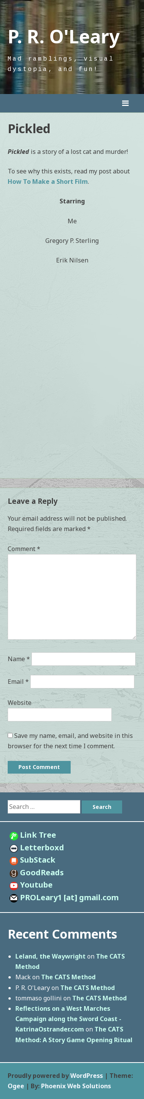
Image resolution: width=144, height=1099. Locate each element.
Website (19, 702)
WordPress (86, 1075)
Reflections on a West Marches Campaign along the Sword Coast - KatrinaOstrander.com (68, 1018)
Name (19, 659)
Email (18, 681)
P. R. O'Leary (63, 36)
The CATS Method (68, 977)
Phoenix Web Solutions (76, 1086)
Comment (24, 549)
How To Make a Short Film (48, 181)
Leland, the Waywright (50, 956)
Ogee (16, 1086)
